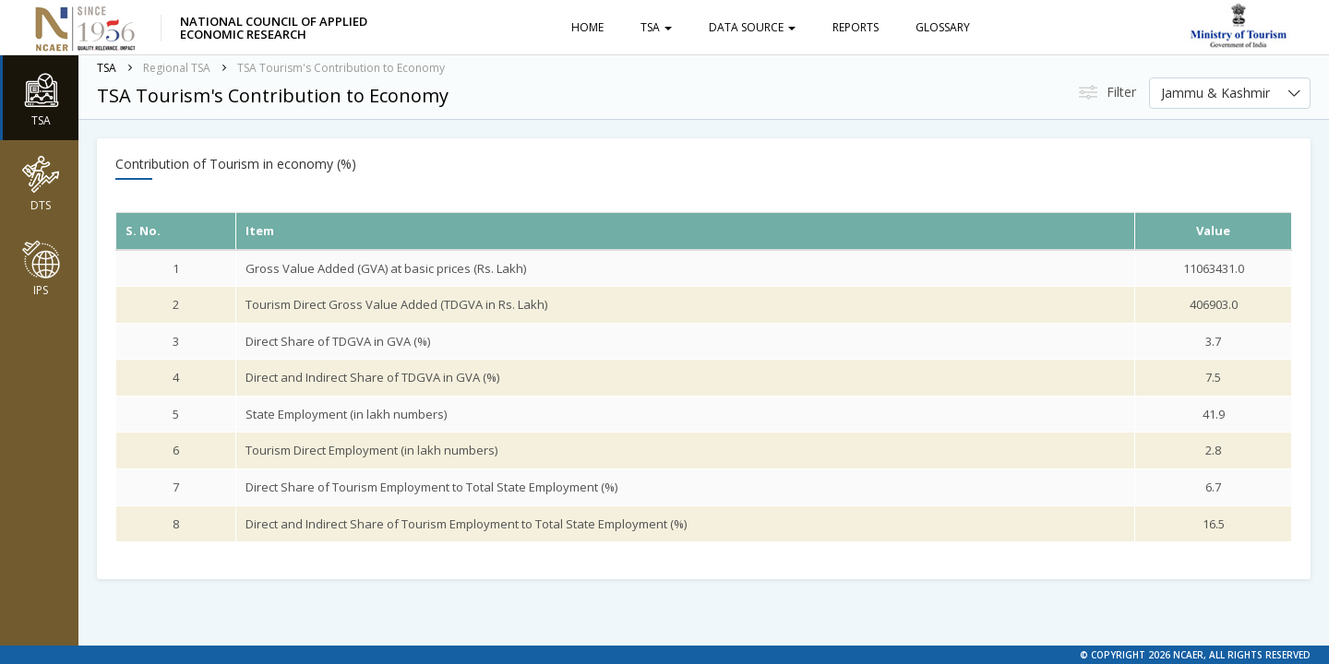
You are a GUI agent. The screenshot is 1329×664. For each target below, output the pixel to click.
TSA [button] (41, 97)
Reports (855, 27)
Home (587, 27)
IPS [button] (41, 267)
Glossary (943, 27)
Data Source (752, 27)
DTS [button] (41, 182)
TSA (656, 27)
